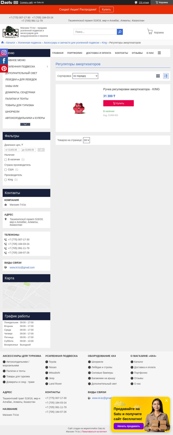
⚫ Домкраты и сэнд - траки (18, 382)
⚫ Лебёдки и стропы (100, 367)
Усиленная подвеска (29, 42)
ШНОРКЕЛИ (12, 111)
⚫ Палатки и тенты (14, 371)
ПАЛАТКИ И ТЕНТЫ (16, 98)
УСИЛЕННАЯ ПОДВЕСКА (20, 66)
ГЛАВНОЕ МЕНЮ (15, 60)
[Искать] (120, 32)
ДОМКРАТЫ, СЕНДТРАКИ (20, 92)
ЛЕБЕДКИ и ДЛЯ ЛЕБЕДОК (21, 79)
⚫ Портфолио (138, 372)
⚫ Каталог (136, 361)
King (104, 42)
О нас (150, 53)
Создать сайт (26, 2)
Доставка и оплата (98, 53)
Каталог (10, 42)
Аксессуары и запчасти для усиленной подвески (71, 42)
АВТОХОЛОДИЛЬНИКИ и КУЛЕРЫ (25, 118)
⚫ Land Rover (53, 383)
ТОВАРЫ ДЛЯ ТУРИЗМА (19, 105)
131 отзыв (144, 2)
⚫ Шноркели (95, 361)
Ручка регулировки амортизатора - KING (131, 89)
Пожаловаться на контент (94, 431)
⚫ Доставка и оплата (143, 367)
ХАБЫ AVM (11, 86)
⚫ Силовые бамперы (100, 372)
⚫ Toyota (50, 361)
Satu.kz (101, 428)
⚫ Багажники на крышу (101, 378)
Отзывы (137, 53)
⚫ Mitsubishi (52, 372)
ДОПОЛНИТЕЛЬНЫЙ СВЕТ (21, 73)
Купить (106, 9)
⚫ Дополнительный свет (102, 383)
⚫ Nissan (50, 367)
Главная (57, 53)
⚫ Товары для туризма (16, 376)
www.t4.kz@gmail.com (22, 267)
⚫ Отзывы (136, 378)
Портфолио (74, 53)
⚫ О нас (135, 383)
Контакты (121, 53)
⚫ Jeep (49, 378)
